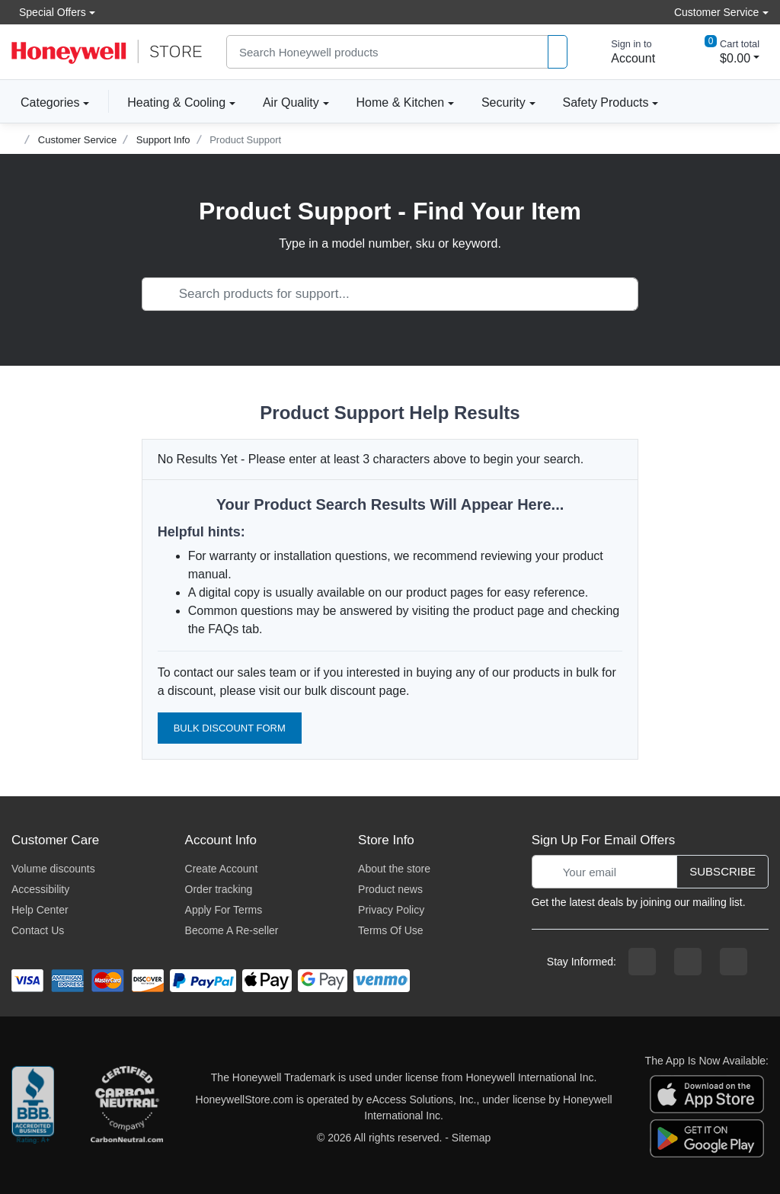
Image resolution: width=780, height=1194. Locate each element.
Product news (390, 889)
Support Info (163, 140)
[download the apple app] (707, 1093)
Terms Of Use (391, 930)
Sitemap (471, 1138)
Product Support (245, 140)
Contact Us (37, 930)
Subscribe (722, 871)
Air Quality (291, 102)
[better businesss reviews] (32, 1108)
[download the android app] (707, 1138)
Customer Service (77, 140)
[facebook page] (642, 961)
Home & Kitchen (400, 102)
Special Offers (48, 11)
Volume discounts (53, 869)
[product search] (557, 52)
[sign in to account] (622, 51)
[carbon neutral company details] (126, 1108)
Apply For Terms (224, 910)
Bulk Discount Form (230, 728)
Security (503, 102)
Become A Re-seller (232, 930)
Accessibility (40, 889)
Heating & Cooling (176, 102)
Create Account (221, 869)
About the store (394, 869)
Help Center (40, 910)
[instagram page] (688, 961)
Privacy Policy (391, 910)
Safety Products (606, 102)
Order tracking (219, 889)
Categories (45, 102)
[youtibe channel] (733, 961)
